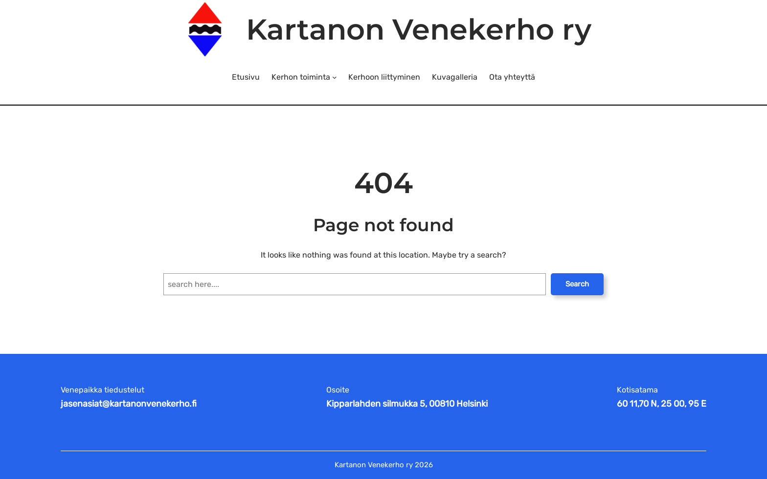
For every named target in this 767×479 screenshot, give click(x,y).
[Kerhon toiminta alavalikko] (334, 77)
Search (577, 284)
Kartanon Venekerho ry (418, 29)
